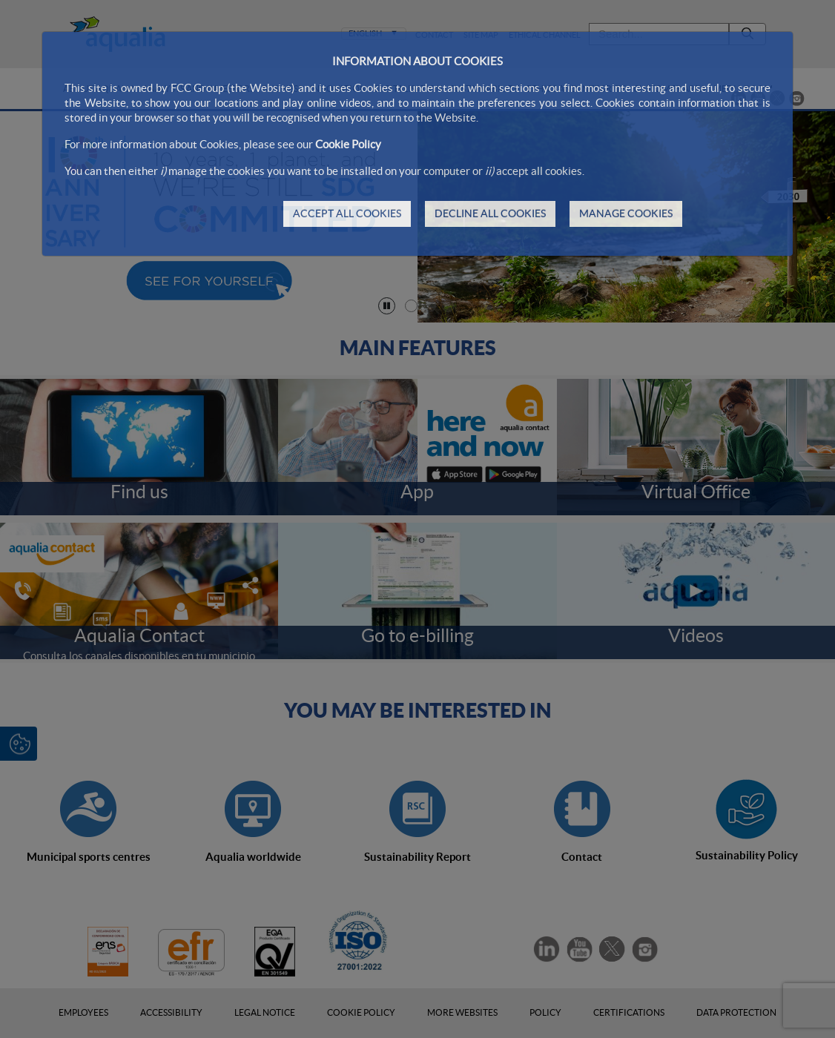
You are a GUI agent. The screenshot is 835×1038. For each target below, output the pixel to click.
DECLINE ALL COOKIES (490, 213)
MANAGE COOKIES (626, 213)
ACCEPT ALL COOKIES (347, 213)
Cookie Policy (348, 144)
